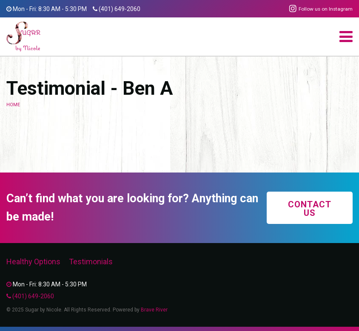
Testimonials (91, 261)
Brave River (154, 310)
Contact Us (309, 208)
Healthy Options (33, 261)
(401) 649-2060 (119, 9)
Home (13, 105)
